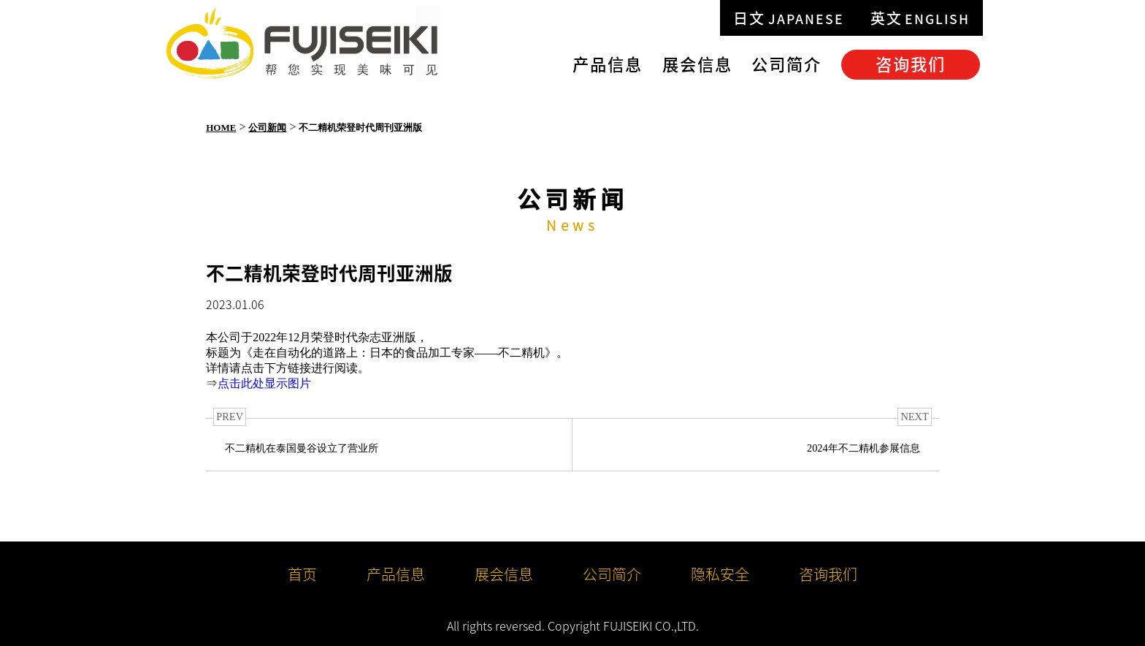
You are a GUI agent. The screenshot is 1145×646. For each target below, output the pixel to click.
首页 (302, 574)
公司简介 (786, 63)
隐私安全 (720, 574)
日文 (788, 17)
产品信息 (607, 63)
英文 (920, 17)
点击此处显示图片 (264, 383)
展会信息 (697, 63)
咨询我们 (911, 63)
